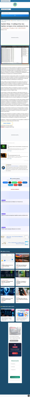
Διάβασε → (3, 267)
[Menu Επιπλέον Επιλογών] (5, 1)
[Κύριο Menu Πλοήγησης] (6, 9)
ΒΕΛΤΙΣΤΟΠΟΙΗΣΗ (22, 28)
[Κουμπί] (15, 15)
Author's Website (6, 123)
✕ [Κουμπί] (28, 395)
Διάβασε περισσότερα (14, 340)
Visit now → (15, 353)
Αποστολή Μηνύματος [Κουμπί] (15, 377)
